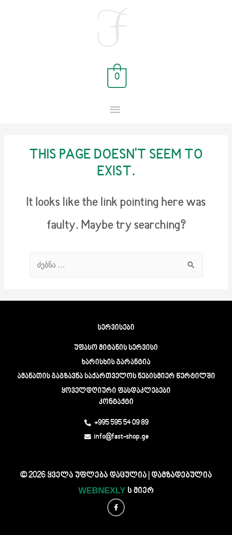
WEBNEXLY (101, 490)
